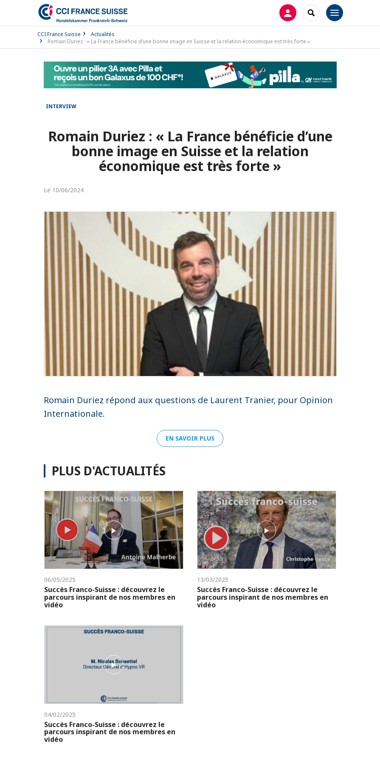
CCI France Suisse (59, 34)
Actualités (103, 34)
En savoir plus (190, 438)
